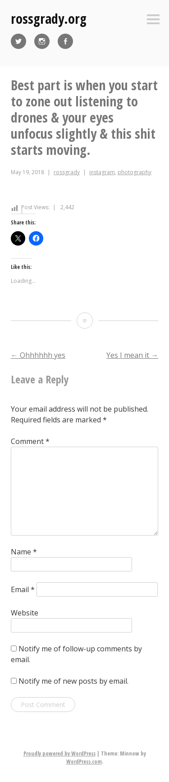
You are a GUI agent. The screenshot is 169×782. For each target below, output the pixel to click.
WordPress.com (84, 761)
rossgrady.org (49, 18)
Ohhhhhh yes (38, 355)
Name (24, 552)
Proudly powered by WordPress (59, 753)
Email (23, 589)
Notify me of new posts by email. (73, 681)
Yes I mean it (132, 355)
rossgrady (67, 172)
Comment (30, 441)
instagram (102, 172)
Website (24, 613)
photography (134, 172)
